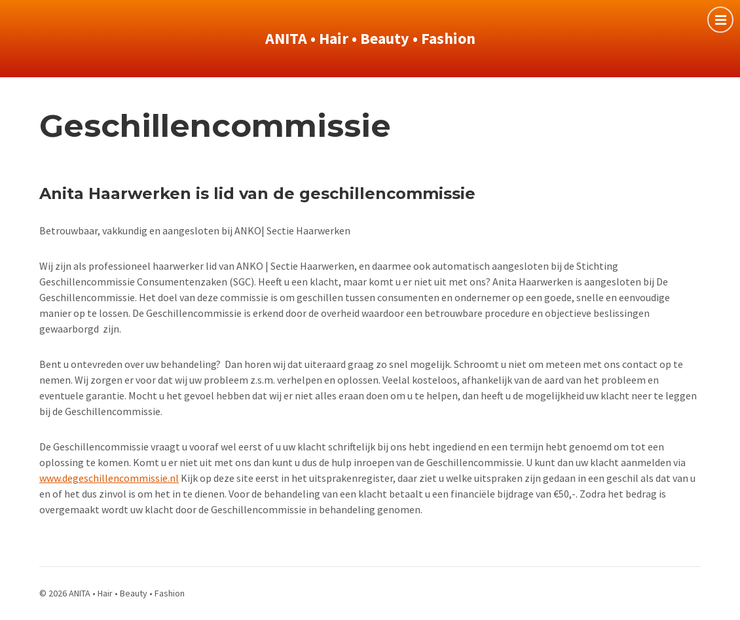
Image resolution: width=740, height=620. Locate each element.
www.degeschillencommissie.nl (109, 477)
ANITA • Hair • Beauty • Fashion (370, 38)
